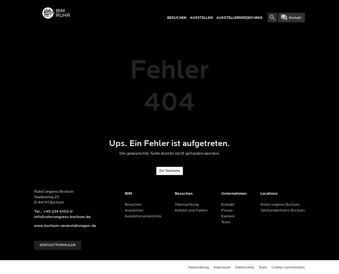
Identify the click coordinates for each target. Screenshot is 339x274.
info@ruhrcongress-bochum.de (62, 217)
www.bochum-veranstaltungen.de (65, 225)
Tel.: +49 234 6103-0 (53, 211)
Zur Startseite (169, 171)
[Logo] (91, 13)
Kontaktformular (58, 245)
